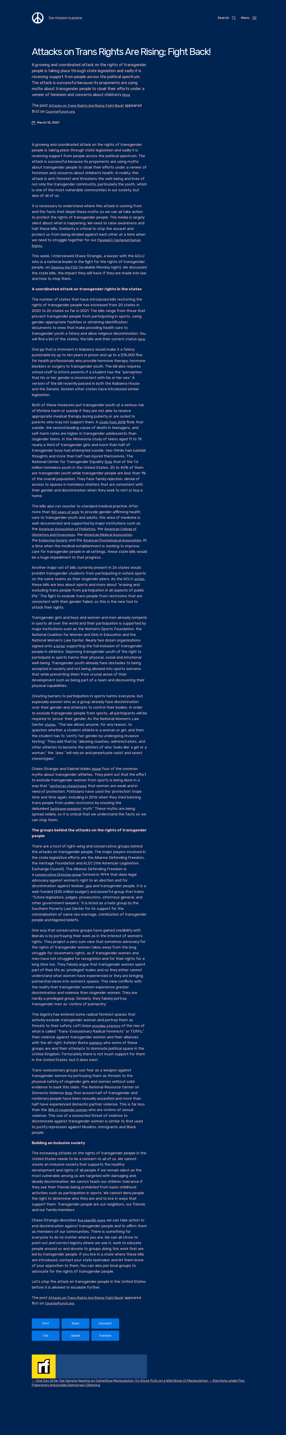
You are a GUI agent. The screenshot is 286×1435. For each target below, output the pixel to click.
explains (112, 1042)
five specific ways (92, 1220)
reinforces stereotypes (70, 786)
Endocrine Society (54, 540)
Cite (45, 1335)
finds (109, 461)
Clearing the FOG (65, 267)
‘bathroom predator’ (67, 808)
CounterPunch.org (80, 111)
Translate (105, 1335)
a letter (59, 646)
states (50, 724)
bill (42, 349)
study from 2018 (113, 422)
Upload (75, 1335)
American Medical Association (114, 534)
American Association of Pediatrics (69, 529)
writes (139, 579)
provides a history (107, 1025)
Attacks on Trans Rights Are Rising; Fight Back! (91, 105)
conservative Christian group (60, 874)
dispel (97, 768)
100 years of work (66, 512)
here (142, 339)
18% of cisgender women (70, 1109)
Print (46, 1323)
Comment (105, 1323)
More (126, 94)
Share (75, 1323)
